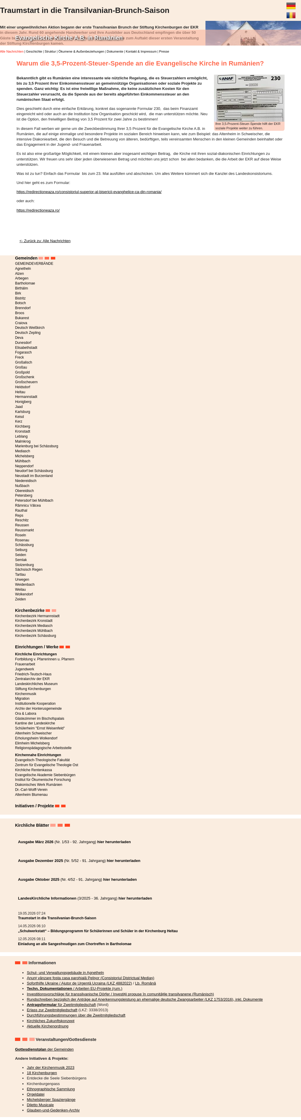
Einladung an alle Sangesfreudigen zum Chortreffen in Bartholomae (74, 944)
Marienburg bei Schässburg (36, 446)
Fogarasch (23, 352)
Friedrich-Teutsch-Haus (33, 674)
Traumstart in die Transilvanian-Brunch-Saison (57, 918)
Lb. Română (145, 983)
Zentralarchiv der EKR (32, 679)
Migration (22, 699)
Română (291, 13)
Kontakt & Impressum (141, 51)
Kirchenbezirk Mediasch (33, 626)
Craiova (21, 323)
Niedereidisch (25, 481)
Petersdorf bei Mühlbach (34, 500)
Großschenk (24, 377)
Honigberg (23, 402)
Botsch (20, 303)
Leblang (21, 436)
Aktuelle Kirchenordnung (47, 1026)
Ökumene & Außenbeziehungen (81, 51)
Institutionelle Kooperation (35, 704)
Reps (19, 515)
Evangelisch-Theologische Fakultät (42, 760)
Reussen (22, 525)
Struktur (50, 51)
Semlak (21, 560)
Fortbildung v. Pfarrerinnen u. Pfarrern (44, 659)
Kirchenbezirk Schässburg (35, 636)
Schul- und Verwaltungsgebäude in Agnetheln (65, 972)
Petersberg (23, 495)
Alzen (19, 274)
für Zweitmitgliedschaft (61, 1004)
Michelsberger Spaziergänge (51, 1099)
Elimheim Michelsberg (32, 743)
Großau (21, 367)
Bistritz (20, 298)
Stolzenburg (24, 565)
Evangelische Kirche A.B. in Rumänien (69, 37)
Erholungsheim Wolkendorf (36, 738)
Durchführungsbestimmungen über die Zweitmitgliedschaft (76, 1015)
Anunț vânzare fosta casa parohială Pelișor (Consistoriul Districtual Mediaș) (90, 978)
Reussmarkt (24, 530)
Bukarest (22, 318)
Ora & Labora (25, 713)
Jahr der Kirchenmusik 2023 (50, 1067)
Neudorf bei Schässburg (34, 471)
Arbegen (21, 278)
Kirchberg (22, 426)
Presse (164, 51)
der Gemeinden (44, 1049)
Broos (19, 313)
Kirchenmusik (25, 694)
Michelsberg (24, 456)
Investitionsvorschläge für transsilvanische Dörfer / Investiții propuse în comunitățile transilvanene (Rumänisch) (120, 994)
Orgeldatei (35, 1094)
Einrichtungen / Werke (36, 646)
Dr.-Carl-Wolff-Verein (31, 790)
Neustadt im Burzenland (34, 476)
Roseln (20, 535)
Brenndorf (23, 308)
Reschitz (22, 520)
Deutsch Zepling (28, 333)
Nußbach (22, 486)
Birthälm (21, 288)
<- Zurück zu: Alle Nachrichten (45, 241)
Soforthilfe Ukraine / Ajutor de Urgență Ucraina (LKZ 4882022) (79, 983)
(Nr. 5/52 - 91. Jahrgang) (79, 860)
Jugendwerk (24, 669)
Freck (19, 357)
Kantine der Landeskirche (35, 723)
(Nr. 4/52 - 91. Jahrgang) (77, 879)
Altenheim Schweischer (33, 733)
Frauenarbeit (25, 664)
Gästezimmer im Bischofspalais (39, 718)
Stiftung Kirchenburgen (33, 689)
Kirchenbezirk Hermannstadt (37, 616)
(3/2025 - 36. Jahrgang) (85, 898)
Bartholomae (25, 283)
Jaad (19, 407)
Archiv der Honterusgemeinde (38, 709)
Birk (18, 293)
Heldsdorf (22, 387)
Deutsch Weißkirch (29, 328)
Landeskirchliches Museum (36, 684)
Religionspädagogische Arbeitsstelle (43, 748)
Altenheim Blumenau (31, 795)
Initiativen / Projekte (34, 805)
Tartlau (20, 574)
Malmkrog (23, 441)
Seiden (20, 555)
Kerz (18, 421)
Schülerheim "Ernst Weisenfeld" (40, 728)
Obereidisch (24, 491)
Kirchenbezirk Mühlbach (34, 631)
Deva (19, 338)
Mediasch (22, 451)
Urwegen (22, 579)
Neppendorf (24, 466)
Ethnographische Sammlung (51, 1089)
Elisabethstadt (26, 348)
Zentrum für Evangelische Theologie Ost (46, 765)
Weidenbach (25, 584)
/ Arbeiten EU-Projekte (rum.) (74, 988)
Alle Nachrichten (12, 51)
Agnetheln (23, 269)
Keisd (19, 417)
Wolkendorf (24, 594)
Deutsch (291, 3)
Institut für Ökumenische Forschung (43, 780)
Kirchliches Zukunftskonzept (50, 1021)
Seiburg (21, 550)
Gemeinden (26, 258)
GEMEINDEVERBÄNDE (34, 264)
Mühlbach (22, 461)
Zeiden (20, 599)
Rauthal (21, 510)
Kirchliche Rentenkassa (33, 770)
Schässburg (24, 545)
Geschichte (34, 51)
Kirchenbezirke (29, 610)
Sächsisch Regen (28, 569)
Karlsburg (22, 412)
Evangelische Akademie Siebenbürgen (45, 775)
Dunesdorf (23, 343)
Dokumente (115, 51)
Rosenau (22, 540)
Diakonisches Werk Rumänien (38, 785)
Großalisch (23, 362)
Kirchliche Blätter (32, 825)
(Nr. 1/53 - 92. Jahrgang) (74, 842)
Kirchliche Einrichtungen (36, 654)
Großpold (22, 372)
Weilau (20, 589)
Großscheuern (26, 382)
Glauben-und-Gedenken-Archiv (53, 1110)
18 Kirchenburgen (42, 1073)
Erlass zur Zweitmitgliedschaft (52, 1010)
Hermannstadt (26, 397)
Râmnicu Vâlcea (28, 505)
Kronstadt (22, 431)
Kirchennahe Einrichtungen (38, 755)
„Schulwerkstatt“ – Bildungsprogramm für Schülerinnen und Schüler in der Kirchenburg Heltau (98, 931)
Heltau (20, 392)
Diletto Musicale (40, 1105)
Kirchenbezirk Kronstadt (33, 621)
